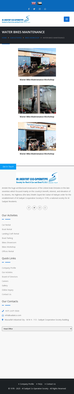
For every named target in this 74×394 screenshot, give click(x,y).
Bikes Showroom (9, 242)
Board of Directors (10, 276)
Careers (5, 281)
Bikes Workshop (32, 38)
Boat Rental (7, 229)
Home (4, 38)
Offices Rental (8, 251)
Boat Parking (7, 238)
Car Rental (6, 225)
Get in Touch (8, 166)
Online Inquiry (7, 290)
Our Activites (16, 38)
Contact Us (6, 294)
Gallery (5, 285)
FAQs (40, 384)
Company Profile (9, 268)
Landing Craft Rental (10, 233)
